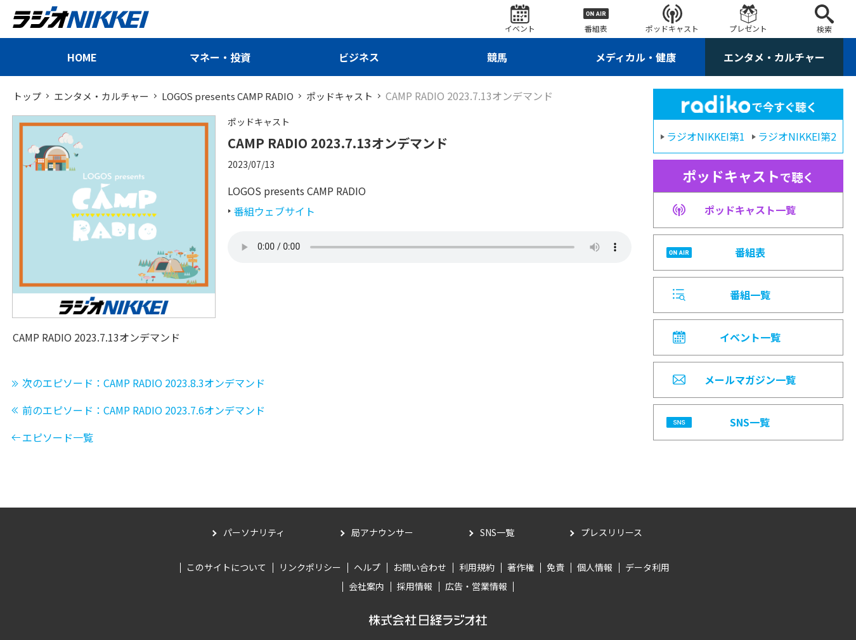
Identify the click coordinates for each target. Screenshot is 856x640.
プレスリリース (611, 532)
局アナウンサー (382, 532)
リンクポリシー (310, 567)
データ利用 (647, 567)
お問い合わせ (419, 567)
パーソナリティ (254, 532)
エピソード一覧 (57, 437)
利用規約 (477, 567)
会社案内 (366, 585)
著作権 (520, 567)
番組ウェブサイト (274, 211)
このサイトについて (226, 567)
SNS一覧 (497, 532)
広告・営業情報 (476, 585)
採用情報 (414, 585)
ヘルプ (367, 567)
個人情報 (595, 567)
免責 (555, 567)
